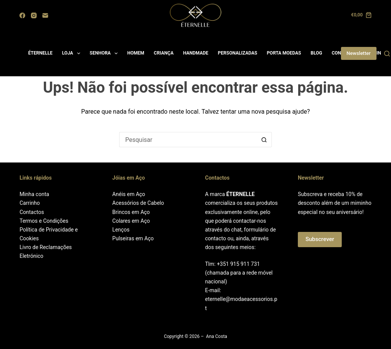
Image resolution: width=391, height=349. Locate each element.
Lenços (120, 230)
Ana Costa (216, 336)
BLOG (316, 53)
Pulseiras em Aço (132, 238)
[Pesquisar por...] (188, 139)
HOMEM (135, 53)
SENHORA (105, 53)
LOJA (72, 53)
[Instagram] (34, 15)
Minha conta (34, 194)
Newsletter (359, 53)
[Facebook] (22, 15)
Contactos (31, 212)
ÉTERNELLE (40, 53)
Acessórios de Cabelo (138, 203)
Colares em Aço (131, 221)
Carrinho (29, 203)
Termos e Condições (43, 221)
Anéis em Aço (128, 194)
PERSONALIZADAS (237, 53)
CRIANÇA (164, 53)
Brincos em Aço (131, 212)
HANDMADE (195, 53)
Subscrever (319, 239)
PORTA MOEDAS (284, 53)
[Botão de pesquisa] (264, 139)
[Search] (387, 53)
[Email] (45, 15)
